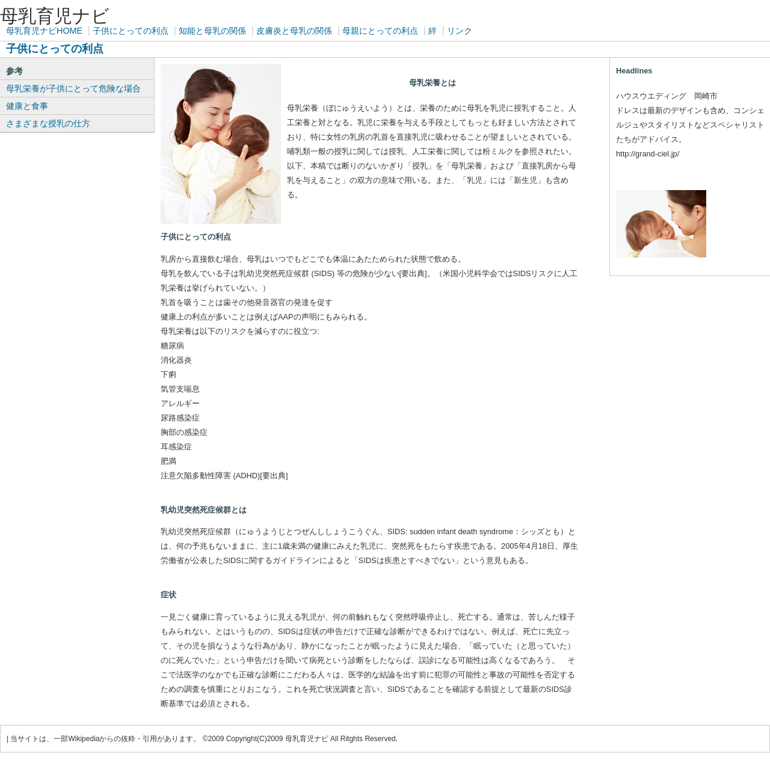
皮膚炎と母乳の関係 (294, 30)
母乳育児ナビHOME (44, 30)
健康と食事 (27, 106)
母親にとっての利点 (380, 30)
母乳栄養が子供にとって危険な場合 (73, 88)
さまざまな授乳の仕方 (48, 123)
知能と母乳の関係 (212, 30)
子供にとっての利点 (130, 30)
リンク (459, 30)
